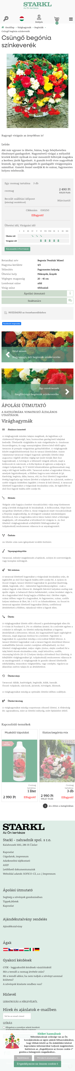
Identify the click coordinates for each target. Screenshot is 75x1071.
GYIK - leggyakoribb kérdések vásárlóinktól (27, 967)
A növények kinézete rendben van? (22, 984)
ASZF (6, 865)
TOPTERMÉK (7, 743)
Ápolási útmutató (34, 293)
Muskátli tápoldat (17, 732)
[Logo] (37, 6)
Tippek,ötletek (11, 901)
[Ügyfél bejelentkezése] (39, 19)
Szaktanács (34, 300)
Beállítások (23, 1058)
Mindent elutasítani (47, 1058)
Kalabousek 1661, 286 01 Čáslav (20, 844)
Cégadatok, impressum (16, 856)
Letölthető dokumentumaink (19, 869)
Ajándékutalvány (12, 926)
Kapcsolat (8, 852)
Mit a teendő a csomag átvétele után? (23, 971)
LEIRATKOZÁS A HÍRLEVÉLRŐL (20, 1001)
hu (21, 18)
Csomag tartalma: (31, 786)
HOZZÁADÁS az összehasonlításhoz (27, 312)
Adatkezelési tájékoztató (16, 860)
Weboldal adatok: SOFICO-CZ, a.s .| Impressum (29, 873)
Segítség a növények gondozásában (22, 897)
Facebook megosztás (11, 324)
